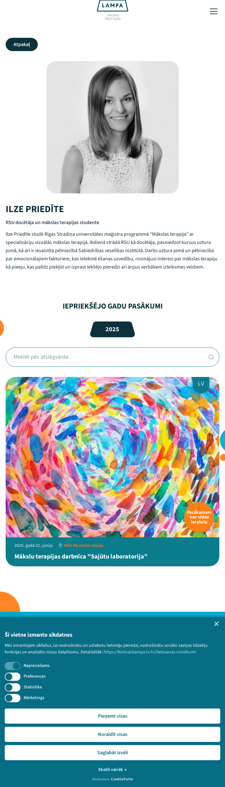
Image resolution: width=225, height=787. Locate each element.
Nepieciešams (37, 666)
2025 (112, 329)
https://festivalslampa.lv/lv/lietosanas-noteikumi (150, 652)
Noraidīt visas (112, 734)
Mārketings (34, 698)
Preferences (35, 676)
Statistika (33, 687)
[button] (216, 624)
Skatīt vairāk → (112, 770)
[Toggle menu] (213, 11)
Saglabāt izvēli (112, 752)
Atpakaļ (22, 44)
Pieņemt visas (112, 716)
